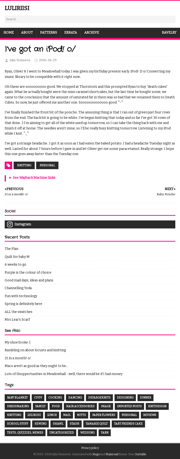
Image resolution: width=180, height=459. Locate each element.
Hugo (96, 454)
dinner (145, 397)
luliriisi (34, 415)
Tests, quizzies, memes (25, 432)
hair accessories (80, 406)
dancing (75, 397)
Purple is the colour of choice (28, 273)
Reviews (149, 415)
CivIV (38, 397)
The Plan (11, 249)
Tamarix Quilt (97, 423)
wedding (87, 432)
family (40, 406)
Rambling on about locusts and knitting (35, 350)
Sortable (140, 454)
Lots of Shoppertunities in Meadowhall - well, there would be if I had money (64, 374)
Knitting (24, 165)
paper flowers (103, 415)
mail (67, 415)
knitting (14, 415)
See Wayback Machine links (34, 178)
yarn (104, 432)
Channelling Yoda (18, 288)
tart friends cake (128, 423)
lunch (52, 415)
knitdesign (157, 406)
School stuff (17, 423)
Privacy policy (90, 448)
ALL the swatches (18, 312)
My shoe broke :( (17, 342)
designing (125, 397)
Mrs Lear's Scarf (17, 320)
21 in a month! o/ (18, 358)
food (56, 406)
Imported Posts (129, 406)
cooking (55, 397)
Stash (74, 423)
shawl (58, 423)
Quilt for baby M (17, 257)
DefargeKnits (99, 397)
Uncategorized (62, 432)
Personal (47, 165)
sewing (40, 423)
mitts (81, 415)
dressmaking (18, 406)
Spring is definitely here (23, 304)
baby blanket (17, 397)
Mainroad (112, 454)
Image (106, 406)
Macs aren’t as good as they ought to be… (36, 366)
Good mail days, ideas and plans (29, 280)
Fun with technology (21, 296)
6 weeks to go (15, 265)
